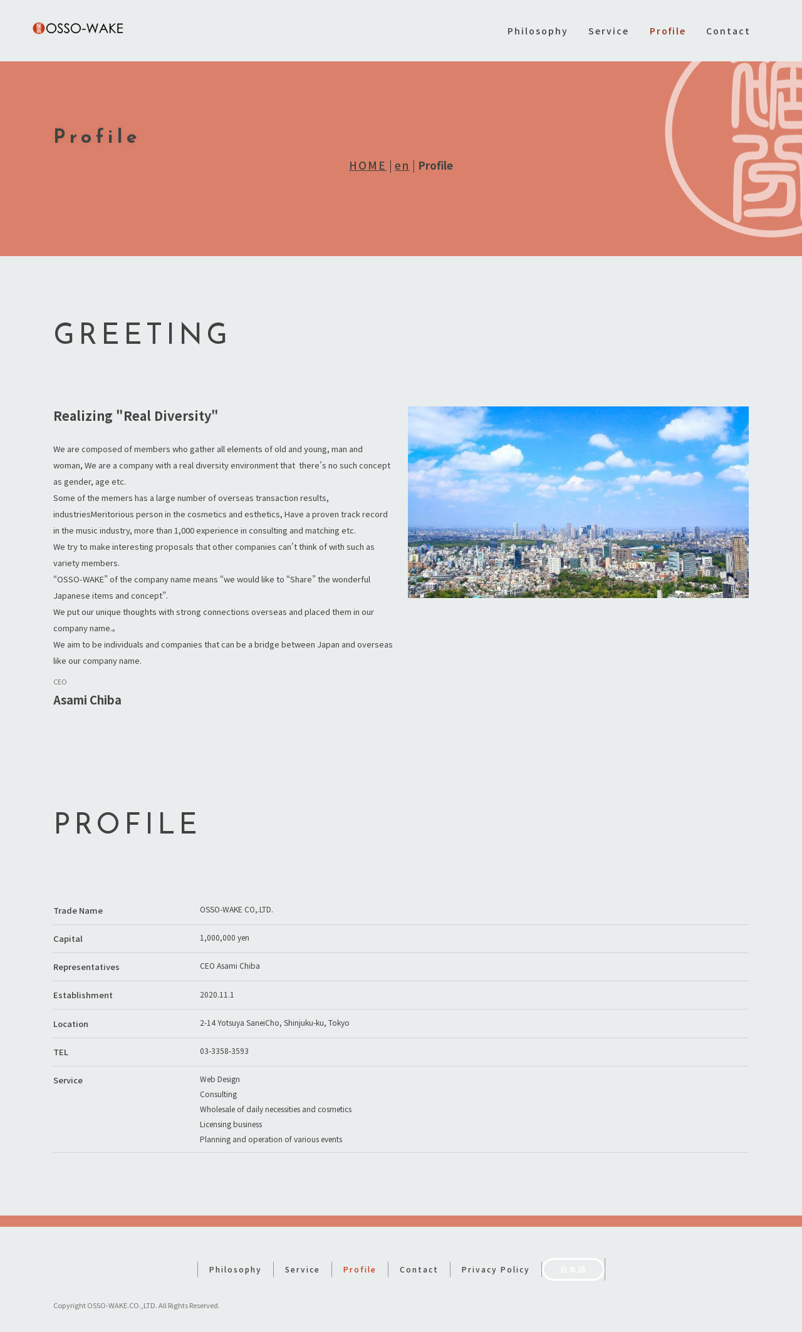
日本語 (573, 1257)
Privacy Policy (496, 1257)
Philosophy (538, 30)
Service (608, 30)
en (402, 165)
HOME (368, 165)
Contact (728, 30)
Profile (668, 30)
